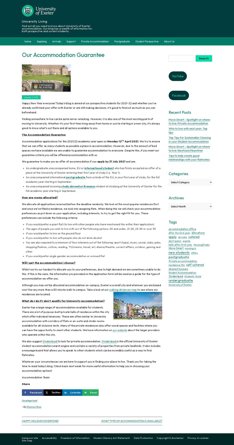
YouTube (178, 76)
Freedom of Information (75, 437)
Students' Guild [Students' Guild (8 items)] (192, 276)
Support (71, 41)
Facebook (179, 95)
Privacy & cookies (198, 437)
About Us (169, 41)
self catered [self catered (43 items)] (195, 265)
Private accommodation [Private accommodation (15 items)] (183, 261)
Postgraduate (122, 41)
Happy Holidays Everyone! (40, 421)
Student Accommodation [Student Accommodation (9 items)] (182, 272)
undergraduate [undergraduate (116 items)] (181, 280)
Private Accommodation (95, 41)
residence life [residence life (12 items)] (177, 265)
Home (27, 41)
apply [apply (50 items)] (173, 237)
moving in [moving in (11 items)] (190, 248)
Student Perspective (146, 41)
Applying (42, 41)
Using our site (30, 437)
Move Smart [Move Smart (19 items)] (176, 248)
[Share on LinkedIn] (72, 392)
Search (204, 58)
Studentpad (50, 341)
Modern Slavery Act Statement (111, 437)
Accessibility (49, 437)
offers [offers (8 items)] (194, 253)
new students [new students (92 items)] (179, 252)
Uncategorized (29, 400)
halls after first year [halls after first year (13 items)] (180, 244)
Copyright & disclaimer (170, 437)
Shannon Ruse (34, 406)
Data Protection (143, 437)
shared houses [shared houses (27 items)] (178, 269)
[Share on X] (53, 392)
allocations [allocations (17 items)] (198, 232)
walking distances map (123, 289)
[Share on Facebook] (33, 392)
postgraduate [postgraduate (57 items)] (179, 257)
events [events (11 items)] (186, 241)
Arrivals (56, 41)
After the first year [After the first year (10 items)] (179, 232)
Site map (27, 440)
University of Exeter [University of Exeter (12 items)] (180, 284)
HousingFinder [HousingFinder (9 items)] (202, 244)
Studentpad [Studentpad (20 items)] (176, 276)
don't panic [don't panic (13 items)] (175, 240)
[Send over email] (90, 392)
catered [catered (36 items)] (194, 237)
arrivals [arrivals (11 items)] (182, 237)
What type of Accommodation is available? (131, 421)
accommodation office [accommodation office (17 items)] (182, 229)
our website (120, 330)
